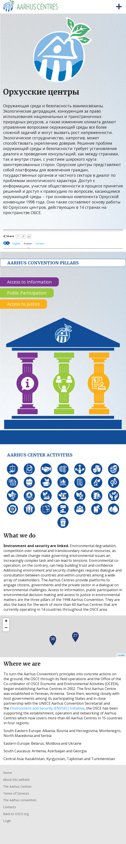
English (16, 243)
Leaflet (121, 655)
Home (7, 773)
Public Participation (27, 293)
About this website (16, 779)
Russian (28, 243)
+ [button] (6, 621)
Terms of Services (16, 793)
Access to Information (29, 282)
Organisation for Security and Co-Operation (17, 831)
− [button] (6, 628)
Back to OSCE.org (16, 814)
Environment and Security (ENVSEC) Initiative (47, 708)
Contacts (9, 807)
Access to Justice (23, 304)
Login (7, 821)
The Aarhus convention (19, 800)
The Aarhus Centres (17, 786)
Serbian (40, 243)
